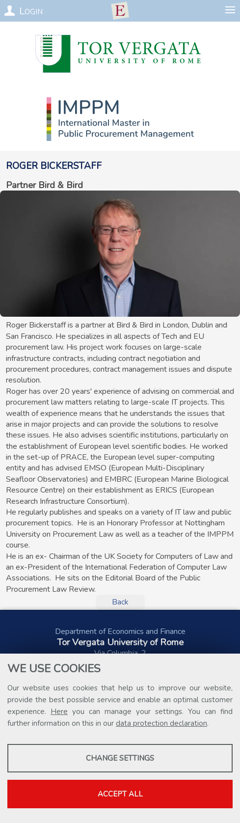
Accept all (120, 794)
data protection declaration (161, 723)
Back (120, 602)
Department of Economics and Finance (120, 631)
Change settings (120, 758)
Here (59, 711)
